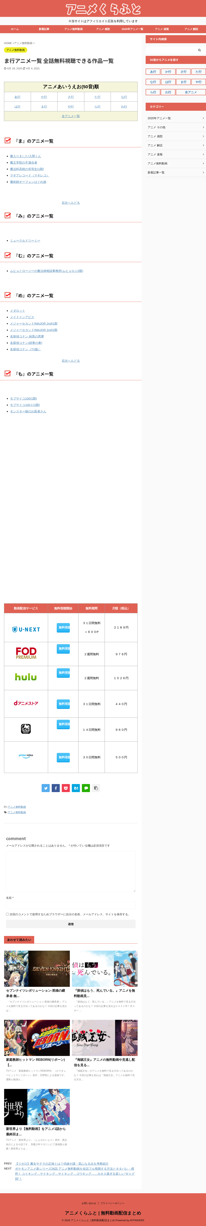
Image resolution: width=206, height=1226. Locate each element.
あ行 (17, 96)
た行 (98, 96)
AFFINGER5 (137, 1220)
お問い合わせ (89, 1203)
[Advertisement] (35, 464)
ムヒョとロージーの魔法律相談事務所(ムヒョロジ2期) (46, 271)
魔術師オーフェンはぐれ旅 (28, 181)
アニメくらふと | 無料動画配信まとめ (103, 1213)
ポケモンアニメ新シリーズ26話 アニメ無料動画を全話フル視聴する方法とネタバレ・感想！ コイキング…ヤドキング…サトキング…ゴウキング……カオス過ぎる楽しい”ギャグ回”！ (75, 1173)
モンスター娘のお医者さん (28, 411)
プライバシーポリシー (112, 1203)
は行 (17, 106)
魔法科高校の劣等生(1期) (27, 169)
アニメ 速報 (162, 29)
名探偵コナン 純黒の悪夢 (27, 336)
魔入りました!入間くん (25, 156)
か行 (44, 96)
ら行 (98, 106)
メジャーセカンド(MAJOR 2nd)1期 (33, 323)
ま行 (44, 106)
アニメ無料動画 (73, 29)
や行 (71, 106)
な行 (124, 96)
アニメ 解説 (191, 29)
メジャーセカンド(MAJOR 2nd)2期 (33, 330)
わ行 (124, 106)
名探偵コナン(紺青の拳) (26, 342)
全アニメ (191, 92)
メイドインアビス (22, 317)
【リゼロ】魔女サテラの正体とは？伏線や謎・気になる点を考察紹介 (62, 1163)
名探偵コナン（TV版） (25, 349)
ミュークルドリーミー (25, 240)
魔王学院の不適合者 (23, 162)
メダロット (17, 310)
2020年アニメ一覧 (132, 29)
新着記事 (44, 29)
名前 (9, 897)
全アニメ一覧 (71, 116)
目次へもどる (71, 202)
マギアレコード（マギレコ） (29, 175)
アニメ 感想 (103, 29)
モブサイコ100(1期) (23, 398)
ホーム (15, 29)
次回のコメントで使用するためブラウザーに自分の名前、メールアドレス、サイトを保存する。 (70, 914)
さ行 (71, 96)
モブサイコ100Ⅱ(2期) (25, 405)
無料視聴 (64, 627)
